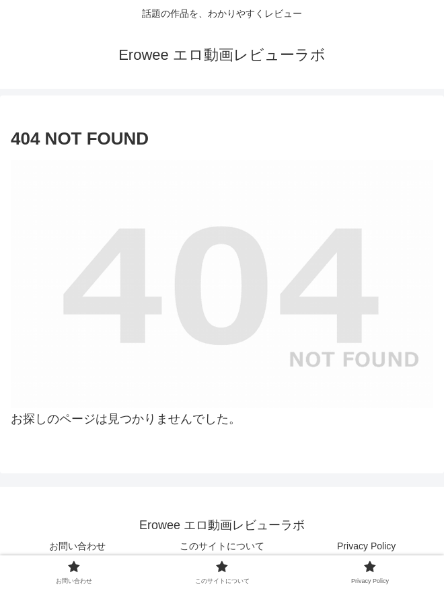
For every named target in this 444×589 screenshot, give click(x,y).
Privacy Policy (366, 546)
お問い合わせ (77, 546)
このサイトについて (222, 546)
